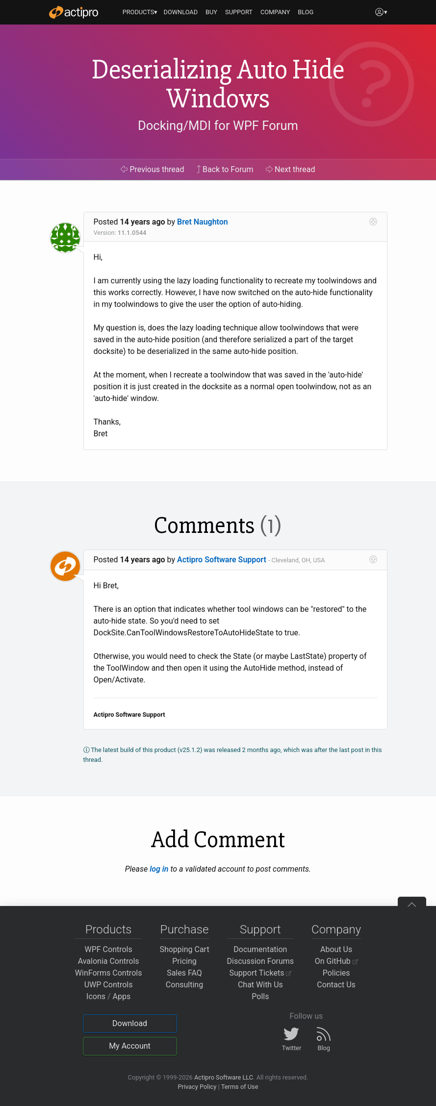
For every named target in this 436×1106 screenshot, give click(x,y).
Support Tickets (261, 973)
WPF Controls (108, 949)
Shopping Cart (184, 949)
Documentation (260, 949)
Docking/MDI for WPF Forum (218, 125)
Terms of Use (239, 1086)
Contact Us (336, 984)
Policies (336, 973)
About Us (336, 949)
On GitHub (336, 961)
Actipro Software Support (221, 559)
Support (260, 929)
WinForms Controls (108, 973)
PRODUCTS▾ (140, 12)
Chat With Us (260, 984)
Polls (260, 996)
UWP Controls (108, 984)
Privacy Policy (197, 1086)
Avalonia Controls (108, 961)
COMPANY (275, 12)
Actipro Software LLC (223, 1077)
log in (159, 869)
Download (129, 1023)
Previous (152, 169)
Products (108, 929)
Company (336, 929)
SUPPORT (239, 12)
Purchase (184, 929)
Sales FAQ (184, 973)
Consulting (184, 984)
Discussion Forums (260, 961)
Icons (95, 996)
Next (290, 169)
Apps (122, 996)
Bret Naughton (202, 221)
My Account (130, 1046)
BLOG (305, 12)
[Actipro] (73, 12)
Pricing (184, 961)
